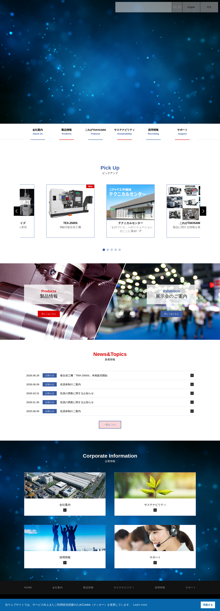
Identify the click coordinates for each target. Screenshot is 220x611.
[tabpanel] (42, 211)
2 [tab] (108, 250)
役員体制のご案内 (70, 384)
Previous (17, 211)
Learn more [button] (140, 604)
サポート (191, 587)
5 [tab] (119, 250)
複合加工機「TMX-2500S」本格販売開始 (83, 375)
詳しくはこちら (49, 314)
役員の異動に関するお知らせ (77, 393)
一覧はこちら (110, 424)
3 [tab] (112, 250)
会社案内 (57, 587)
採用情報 (160, 587)
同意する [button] (208, 604)
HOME (28, 587)
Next (203, 211)
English (191, 7)
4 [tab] (115, 250)
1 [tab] (104, 250)
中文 (209, 7)
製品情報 (88, 587)
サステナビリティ (124, 587)
